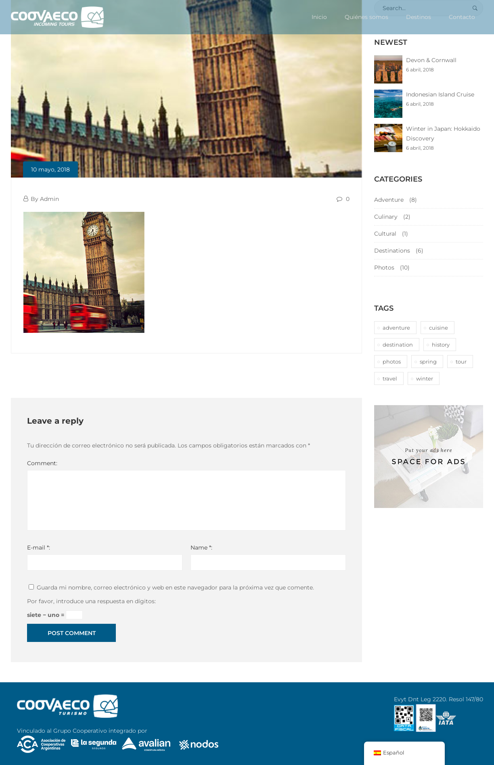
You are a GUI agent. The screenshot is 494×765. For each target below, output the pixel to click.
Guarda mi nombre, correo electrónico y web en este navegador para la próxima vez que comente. (175, 587)
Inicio (319, 17)
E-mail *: (38, 547)
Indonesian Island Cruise (440, 94)
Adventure (389, 199)
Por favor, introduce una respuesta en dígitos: (91, 601)
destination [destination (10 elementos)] (398, 344)
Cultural (385, 233)
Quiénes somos (366, 17)
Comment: (42, 463)
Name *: (201, 547)
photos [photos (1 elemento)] (392, 361)
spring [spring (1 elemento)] (428, 361)
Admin (49, 199)
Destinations (392, 250)
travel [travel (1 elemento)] (390, 378)
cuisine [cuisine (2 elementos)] (438, 327)
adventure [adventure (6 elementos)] (396, 327)
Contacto (462, 17)
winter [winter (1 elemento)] (424, 378)
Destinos (418, 17)
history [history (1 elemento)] (441, 344)
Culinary (386, 216)
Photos (384, 267)
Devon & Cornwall (431, 60)
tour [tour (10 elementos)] (461, 361)
